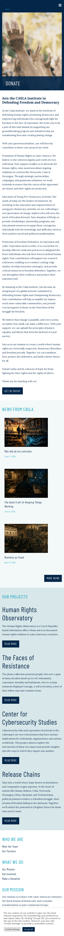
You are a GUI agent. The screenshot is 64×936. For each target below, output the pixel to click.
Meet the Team (10, 846)
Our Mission (8, 869)
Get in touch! (13, 391)
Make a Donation (11, 878)
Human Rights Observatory (19, 613)
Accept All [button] (28, 929)
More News (53, 578)
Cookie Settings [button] (12, 929)
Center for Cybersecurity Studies (29, 717)
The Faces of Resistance (18, 661)
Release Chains (21, 774)
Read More (11, 643)
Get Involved (9, 874)
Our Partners (9, 851)
